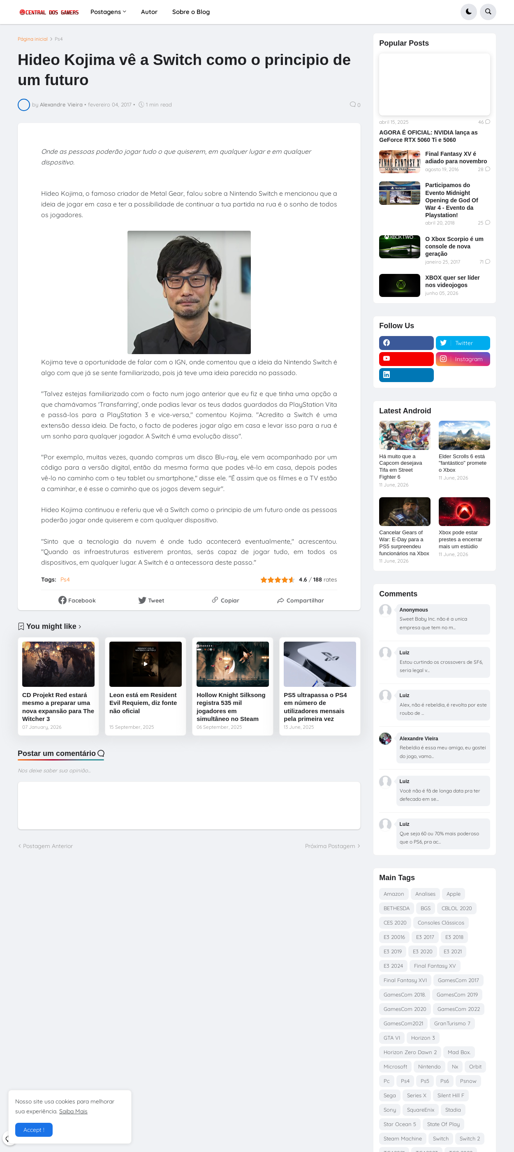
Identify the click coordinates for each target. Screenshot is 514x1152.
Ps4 (59, 39)
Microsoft (395, 1066)
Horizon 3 (423, 1037)
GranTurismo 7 (452, 1023)
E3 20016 (394, 937)
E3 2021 (453, 951)
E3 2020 (423, 951)
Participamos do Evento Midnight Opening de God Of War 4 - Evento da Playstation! (451, 200)
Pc (387, 1081)
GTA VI (392, 1037)
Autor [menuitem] (149, 12)
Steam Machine (403, 1138)
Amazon (394, 893)
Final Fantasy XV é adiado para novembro (456, 158)
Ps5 (425, 1081)
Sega (390, 1095)
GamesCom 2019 (457, 994)
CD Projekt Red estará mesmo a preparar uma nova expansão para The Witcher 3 (58, 707)
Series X (416, 1095)
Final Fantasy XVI (405, 980)
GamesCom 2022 (459, 1009)
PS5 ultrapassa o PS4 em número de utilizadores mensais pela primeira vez (315, 707)
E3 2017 (425, 937)
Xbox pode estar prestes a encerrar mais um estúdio (460, 539)
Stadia (453, 1109)
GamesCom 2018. (405, 994)
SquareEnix (420, 1109)
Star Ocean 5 (400, 1124)
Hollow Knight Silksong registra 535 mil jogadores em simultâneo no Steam (231, 707)
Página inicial (33, 39)
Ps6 (444, 1081)
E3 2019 (393, 951)
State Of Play (443, 1124)
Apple (454, 893)
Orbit (475, 1066)
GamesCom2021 (403, 1023)
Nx (455, 1066)
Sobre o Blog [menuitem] (191, 12)
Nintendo (429, 1066)
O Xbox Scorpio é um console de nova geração (454, 246)
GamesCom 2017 (458, 980)
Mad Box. (459, 1052)
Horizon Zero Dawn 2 (410, 1052)
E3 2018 (454, 937)
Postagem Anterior (48, 846)
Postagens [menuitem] (105, 12)
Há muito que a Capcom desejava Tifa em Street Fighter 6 (400, 466)
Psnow (468, 1081)
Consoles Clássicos (441, 922)
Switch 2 (470, 1138)
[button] (469, 12)
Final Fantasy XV (435, 965)
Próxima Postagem (330, 846)
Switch (441, 1138)
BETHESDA (397, 908)
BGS (426, 908)
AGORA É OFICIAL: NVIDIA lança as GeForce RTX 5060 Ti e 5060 (428, 136)
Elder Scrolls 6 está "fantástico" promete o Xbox (462, 463)
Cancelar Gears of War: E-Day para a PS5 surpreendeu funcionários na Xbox (404, 542)
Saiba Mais (73, 1111)
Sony (390, 1109)
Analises (425, 893)
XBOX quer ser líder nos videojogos (452, 281)
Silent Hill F (451, 1095)
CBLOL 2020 (457, 908)
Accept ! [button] (33, 1129)
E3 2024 (393, 965)
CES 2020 (395, 922)
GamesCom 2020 (405, 1009)
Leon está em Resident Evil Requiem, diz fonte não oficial (143, 702)
